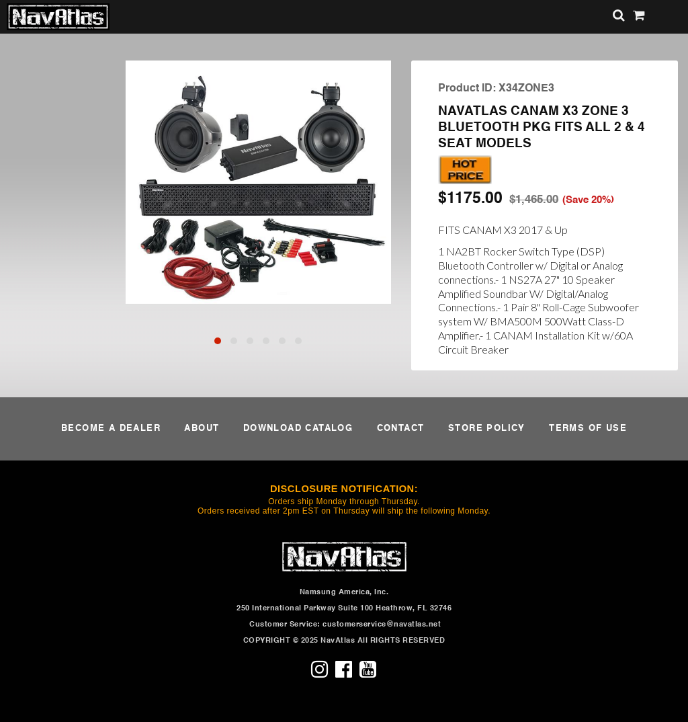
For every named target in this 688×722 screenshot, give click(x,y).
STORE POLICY (486, 428)
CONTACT (401, 428)
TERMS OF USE (588, 428)
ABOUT (201, 428)
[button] (218, 341)
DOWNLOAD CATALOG (298, 428)
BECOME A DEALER (111, 428)
